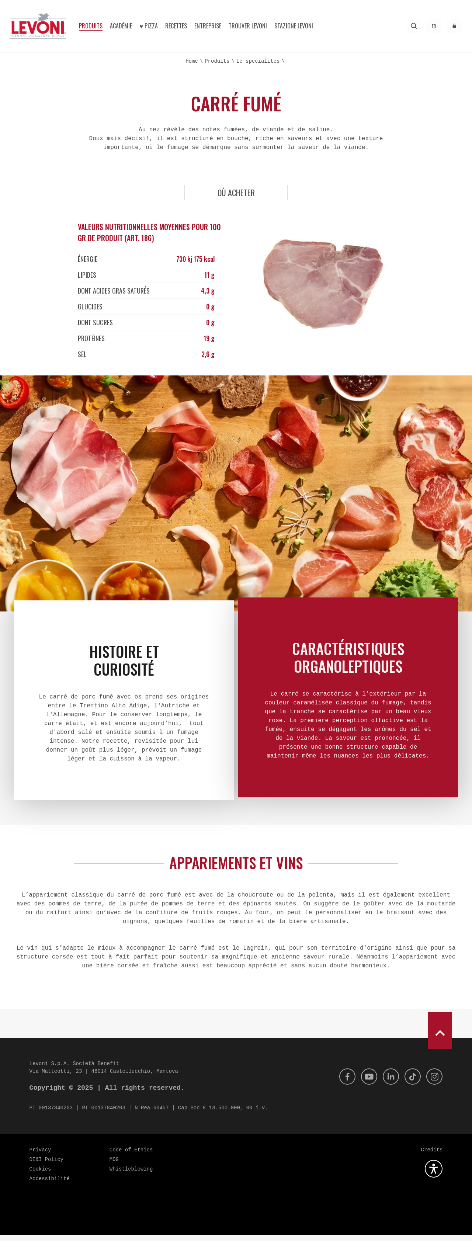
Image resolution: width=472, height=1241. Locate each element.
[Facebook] (341, 1082)
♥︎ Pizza (148, 25)
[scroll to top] (440, 1036)
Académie (121, 25)
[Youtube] (364, 1082)
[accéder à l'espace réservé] (454, 26)
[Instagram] (433, 1082)
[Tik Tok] (410, 1082)
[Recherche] (413, 26)
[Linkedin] (387, 1082)
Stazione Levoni (293, 25)
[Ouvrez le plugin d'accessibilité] (433, 1174)
